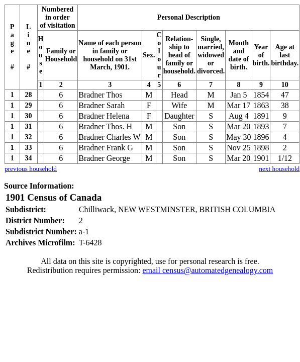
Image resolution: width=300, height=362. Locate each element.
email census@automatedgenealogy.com (207, 270)
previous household (31, 168)
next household (279, 168)
